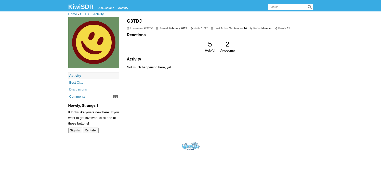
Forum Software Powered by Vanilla (191, 146)
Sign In (75, 130)
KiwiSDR (81, 6)
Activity (123, 7)
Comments (77, 96)
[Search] (310, 7)
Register (91, 130)
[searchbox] (290, 7)
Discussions (106, 7)
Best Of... (76, 82)
